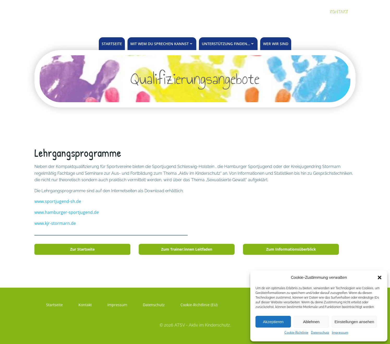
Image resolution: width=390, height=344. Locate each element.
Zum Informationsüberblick (291, 249)
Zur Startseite (82, 249)
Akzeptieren (273, 321)
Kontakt (85, 304)
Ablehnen (311, 321)
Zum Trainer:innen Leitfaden (186, 249)
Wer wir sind (275, 43)
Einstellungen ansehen (354, 321)
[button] (379, 277)
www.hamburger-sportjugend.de (66, 212)
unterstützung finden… (228, 43)
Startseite (112, 43)
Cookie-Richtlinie (296, 332)
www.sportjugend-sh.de (57, 201)
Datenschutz (320, 332)
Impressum (340, 332)
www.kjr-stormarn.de (55, 223)
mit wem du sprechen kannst (161, 43)
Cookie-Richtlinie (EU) (198, 304)
